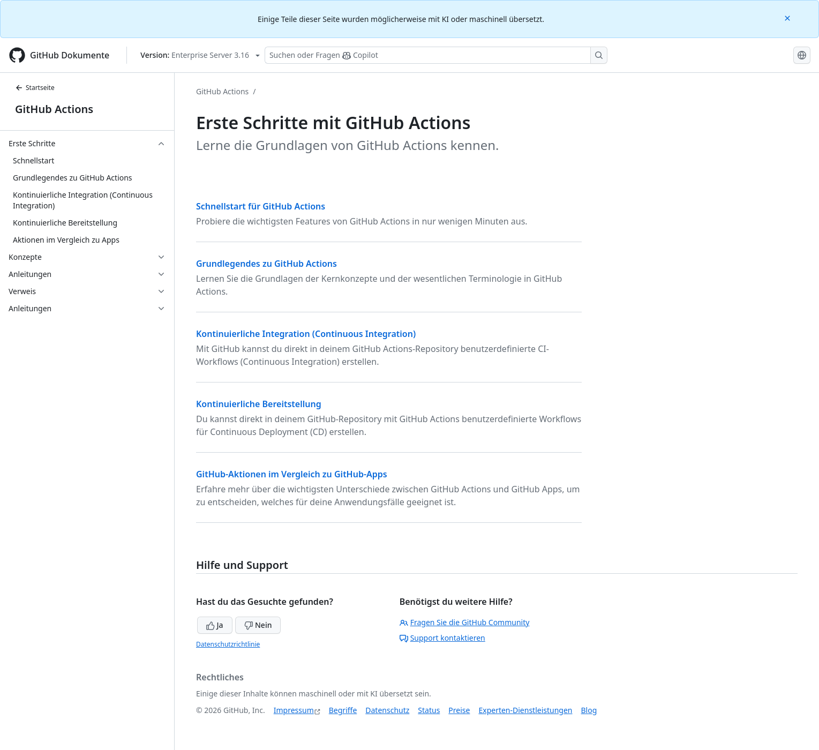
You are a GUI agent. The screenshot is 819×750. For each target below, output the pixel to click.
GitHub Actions (54, 109)
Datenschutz (387, 710)
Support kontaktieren (442, 638)
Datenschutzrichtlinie (228, 644)
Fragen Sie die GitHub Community (465, 622)
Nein (258, 625)
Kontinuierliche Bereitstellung (258, 404)
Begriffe (343, 710)
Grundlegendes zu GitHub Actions (266, 263)
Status (429, 710)
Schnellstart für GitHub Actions (260, 206)
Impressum (294, 710)
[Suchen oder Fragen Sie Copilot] (436, 55)
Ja (214, 625)
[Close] (788, 17)
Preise (459, 710)
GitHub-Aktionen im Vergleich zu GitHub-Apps (291, 474)
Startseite (35, 87)
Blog (589, 710)
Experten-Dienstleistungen (525, 710)
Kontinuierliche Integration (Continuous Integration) (306, 334)
